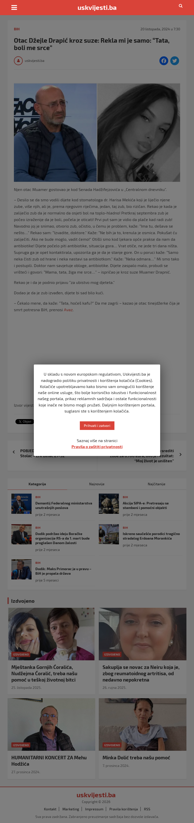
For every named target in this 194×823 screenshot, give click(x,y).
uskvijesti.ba (97, 7)
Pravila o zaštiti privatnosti (97, 446)
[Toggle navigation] (14, 7)
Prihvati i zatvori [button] (97, 425)
